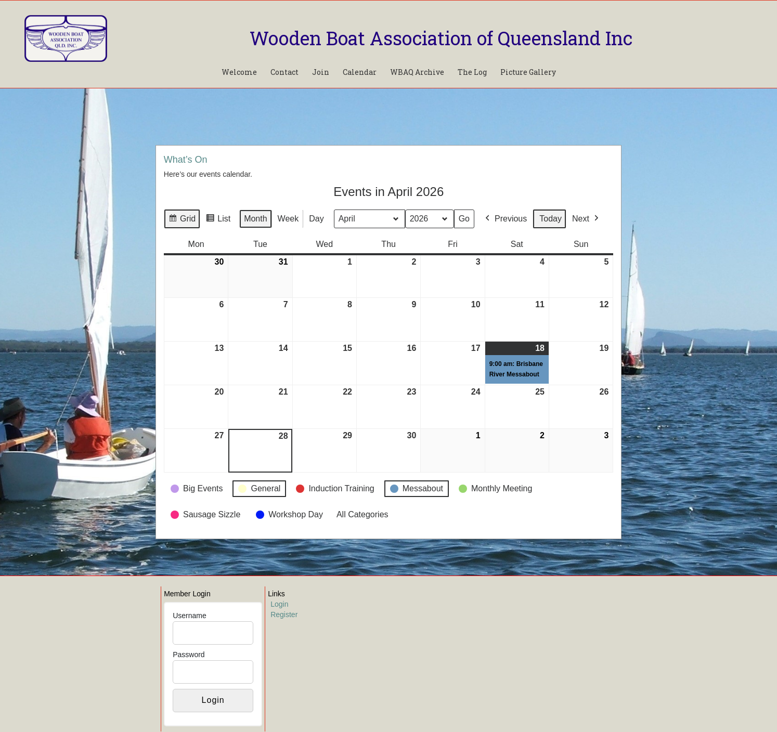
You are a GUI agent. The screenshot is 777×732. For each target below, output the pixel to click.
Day (316, 218)
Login (279, 604)
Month (255, 218)
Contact (284, 72)
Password (188, 654)
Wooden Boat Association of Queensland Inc (441, 37)
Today (550, 218)
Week (288, 218)
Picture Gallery (528, 72)
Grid (182, 220)
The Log (472, 72)
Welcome (239, 72)
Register (283, 614)
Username (189, 615)
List (217, 220)
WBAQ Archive (417, 72)
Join (320, 72)
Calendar (360, 72)
